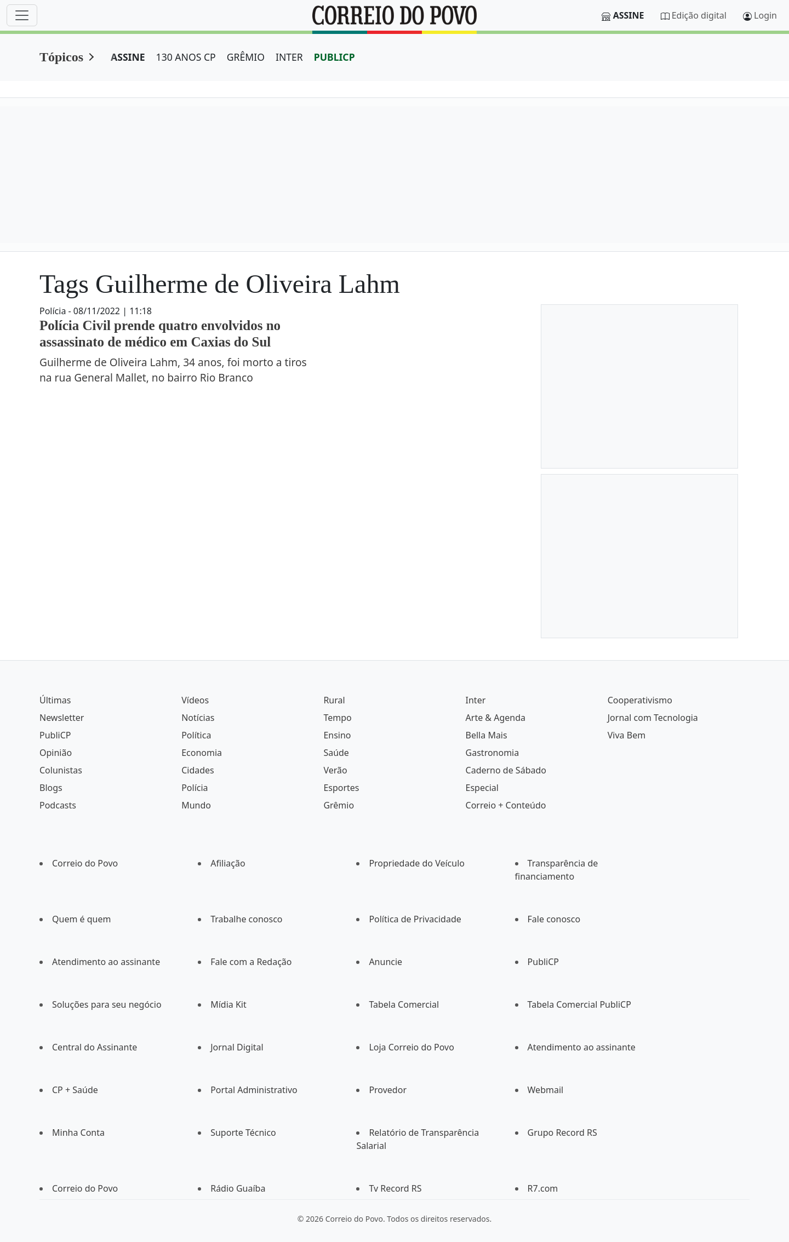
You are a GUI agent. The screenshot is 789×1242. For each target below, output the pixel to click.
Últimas (55, 700)
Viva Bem (626, 735)
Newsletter (61, 718)
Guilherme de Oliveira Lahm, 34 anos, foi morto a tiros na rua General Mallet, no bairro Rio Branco (173, 370)
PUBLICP (334, 56)
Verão (335, 770)
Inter (476, 700)
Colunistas (60, 770)
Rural (334, 700)
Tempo (337, 718)
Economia (201, 753)
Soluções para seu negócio (107, 1004)
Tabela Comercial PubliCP (579, 1004)
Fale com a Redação (250, 962)
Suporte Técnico (243, 1133)
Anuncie (385, 962)
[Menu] (22, 15)
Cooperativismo (640, 700)
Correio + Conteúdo (506, 805)
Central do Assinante (94, 1047)
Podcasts (57, 805)
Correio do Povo (85, 863)
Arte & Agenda (495, 718)
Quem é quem (81, 919)
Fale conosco (554, 919)
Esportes (341, 788)
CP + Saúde (75, 1090)
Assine (628, 15)
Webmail (546, 1090)
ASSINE (128, 56)
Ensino (337, 735)
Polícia (194, 788)
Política (196, 735)
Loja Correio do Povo (411, 1047)
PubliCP (55, 735)
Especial (482, 788)
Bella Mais (486, 735)
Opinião (55, 753)
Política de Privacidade (415, 919)
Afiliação (227, 863)
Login (765, 15)
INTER (289, 56)
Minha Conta (78, 1133)
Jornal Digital (236, 1047)
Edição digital (699, 15)
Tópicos (61, 57)
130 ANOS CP (186, 56)
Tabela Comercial (404, 1004)
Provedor (388, 1090)
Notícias (197, 718)
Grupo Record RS (562, 1133)
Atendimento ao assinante (106, 962)
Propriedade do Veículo (417, 863)
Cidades (197, 770)
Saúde (336, 753)
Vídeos (195, 700)
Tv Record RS (395, 1188)
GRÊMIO (246, 56)
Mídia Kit (228, 1004)
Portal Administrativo (254, 1090)
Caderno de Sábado (506, 770)
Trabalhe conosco (246, 919)
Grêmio (338, 805)
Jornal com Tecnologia (653, 718)
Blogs (50, 788)
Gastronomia (492, 753)
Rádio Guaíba (237, 1188)
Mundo (196, 805)
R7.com (543, 1188)
